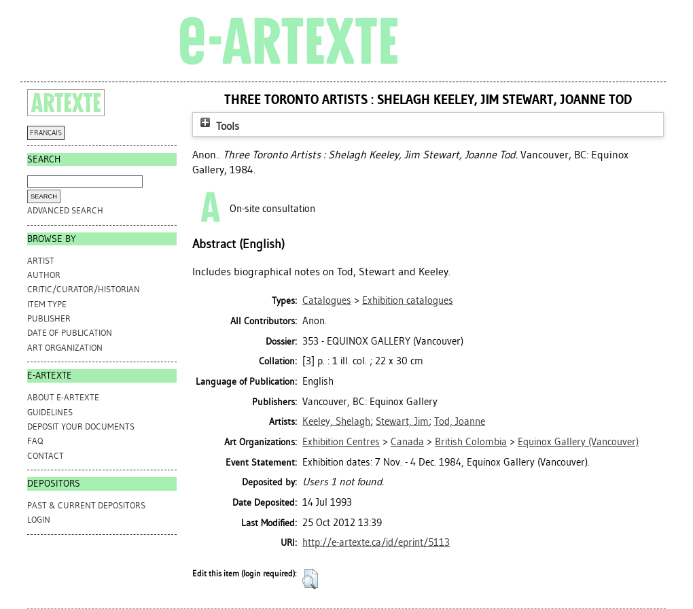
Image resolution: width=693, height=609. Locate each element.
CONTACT (45, 456)
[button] (310, 579)
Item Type (47, 304)
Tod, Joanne (459, 421)
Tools (218, 126)
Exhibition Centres (341, 442)
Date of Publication (69, 333)
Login (38, 520)
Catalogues (326, 300)
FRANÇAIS (46, 132)
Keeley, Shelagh (336, 421)
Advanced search (65, 210)
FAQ (35, 441)
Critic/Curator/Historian (83, 289)
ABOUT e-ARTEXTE (63, 397)
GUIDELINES (50, 412)
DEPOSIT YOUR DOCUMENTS (81, 426)
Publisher (49, 318)
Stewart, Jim (402, 421)
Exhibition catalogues (407, 300)
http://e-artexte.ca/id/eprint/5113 (376, 542)
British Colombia (471, 442)
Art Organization (65, 348)
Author (43, 275)
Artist (40, 261)
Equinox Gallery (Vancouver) (578, 442)
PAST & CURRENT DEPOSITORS (86, 505)
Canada (407, 442)
